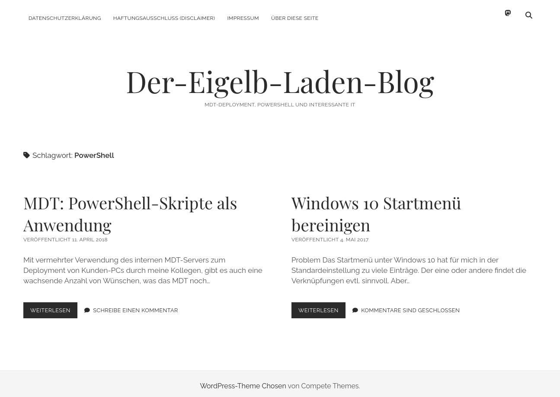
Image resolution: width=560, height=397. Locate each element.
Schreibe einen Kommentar (135, 305)
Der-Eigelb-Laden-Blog (280, 76)
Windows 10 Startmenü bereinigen (376, 209)
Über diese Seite (295, 18)
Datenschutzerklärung (65, 18)
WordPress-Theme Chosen (243, 381)
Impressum (243, 18)
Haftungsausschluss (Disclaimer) (164, 18)
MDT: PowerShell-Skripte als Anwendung (130, 209)
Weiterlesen (53, 307)
